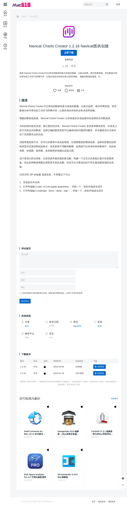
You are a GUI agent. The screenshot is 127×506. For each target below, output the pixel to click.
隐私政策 (101, 502)
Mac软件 (34, 16)
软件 (24, 16)
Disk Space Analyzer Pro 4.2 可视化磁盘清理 (35, 475)
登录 (118, 4)
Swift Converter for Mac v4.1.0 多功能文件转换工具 (34, 432)
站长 (27, 326)
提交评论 (25, 301)
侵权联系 (111, 502)
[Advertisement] (68, 217)
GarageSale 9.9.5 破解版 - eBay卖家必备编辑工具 (68, 432)
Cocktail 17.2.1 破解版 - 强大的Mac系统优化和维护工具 (102, 432)
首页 (93, 502)
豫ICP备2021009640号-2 (43, 502)
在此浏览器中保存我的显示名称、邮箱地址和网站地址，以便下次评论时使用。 (53, 293)
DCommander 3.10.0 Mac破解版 (67, 475)
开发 (100, 326)
